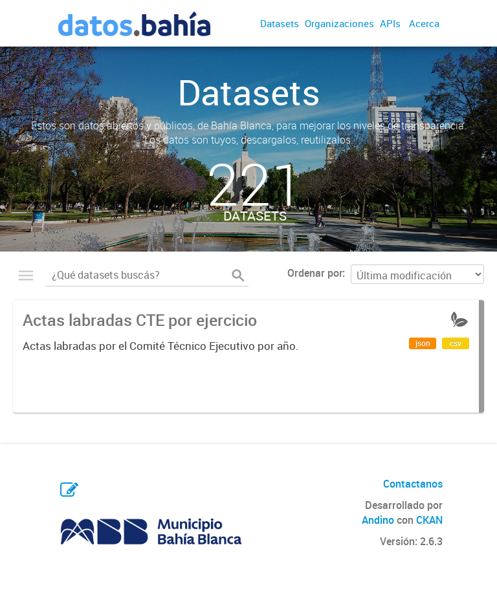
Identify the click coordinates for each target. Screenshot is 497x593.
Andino (378, 520)
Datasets (279, 23)
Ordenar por (314, 272)
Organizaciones (339, 23)
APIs (390, 23)
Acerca (424, 23)
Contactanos (413, 484)
